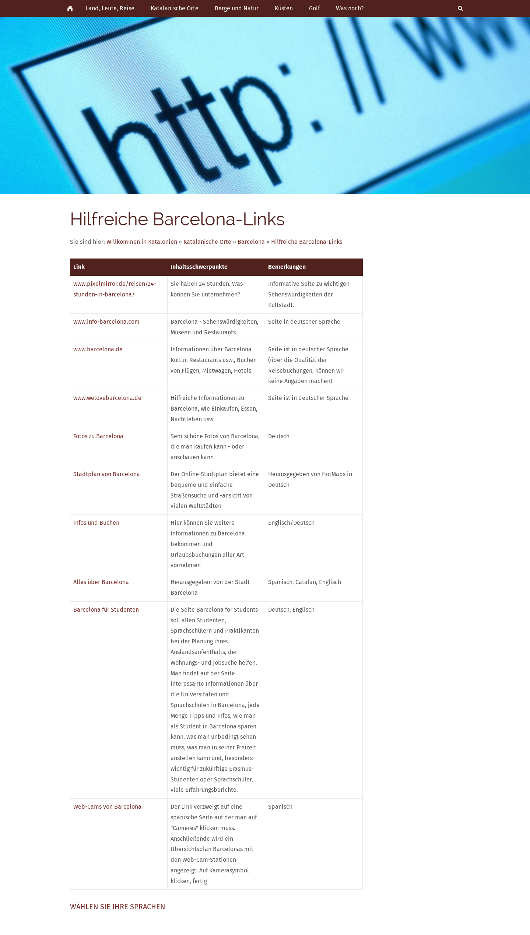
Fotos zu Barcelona (98, 436)
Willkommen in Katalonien (141, 241)
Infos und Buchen (96, 522)
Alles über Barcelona (101, 582)
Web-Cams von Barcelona (107, 806)
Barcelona (251, 241)
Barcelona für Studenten (106, 609)
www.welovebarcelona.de (107, 397)
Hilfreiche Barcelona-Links (306, 241)
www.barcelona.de (98, 349)
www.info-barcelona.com (106, 321)
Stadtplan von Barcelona (106, 474)
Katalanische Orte (207, 241)
